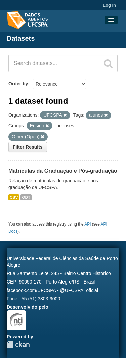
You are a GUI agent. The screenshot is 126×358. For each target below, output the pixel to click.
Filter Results (28, 147)
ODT (26, 197)
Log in (109, 5)
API (87, 224)
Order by (18, 83)
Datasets (21, 38)
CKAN (18, 344)
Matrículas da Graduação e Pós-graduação (62, 171)
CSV (14, 197)
